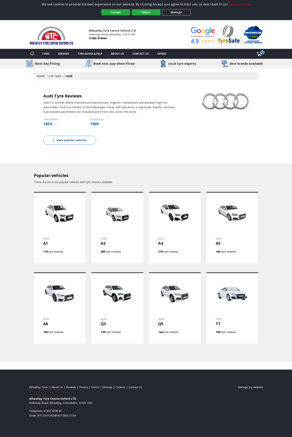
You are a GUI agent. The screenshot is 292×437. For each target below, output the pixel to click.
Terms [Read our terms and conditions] (95, 387)
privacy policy (239, 4)
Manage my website (250, 387)
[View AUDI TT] (232, 308)
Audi (69, 76)
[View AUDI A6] (60, 308)
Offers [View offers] (161, 53)
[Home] (32, 54)
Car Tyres (55, 76)
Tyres (46, 53)
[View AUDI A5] (232, 227)
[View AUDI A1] (60, 227)
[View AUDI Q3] (117, 308)
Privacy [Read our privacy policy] (83, 387)
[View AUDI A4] (175, 227)
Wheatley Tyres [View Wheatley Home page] (38, 387)
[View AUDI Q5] (175, 308)
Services (63, 53)
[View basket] (259, 54)
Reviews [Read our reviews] (71, 387)
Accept (116, 12)
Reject (146, 12)
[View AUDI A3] (117, 227)
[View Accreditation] (229, 34)
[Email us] (56, 415)
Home (40, 76)
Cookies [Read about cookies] (120, 387)
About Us (117, 53)
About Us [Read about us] (57, 387)
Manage (176, 12)
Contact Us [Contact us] (140, 53)
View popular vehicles (70, 140)
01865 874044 (98, 38)
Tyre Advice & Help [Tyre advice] (90, 53)
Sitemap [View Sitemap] (107, 387)
